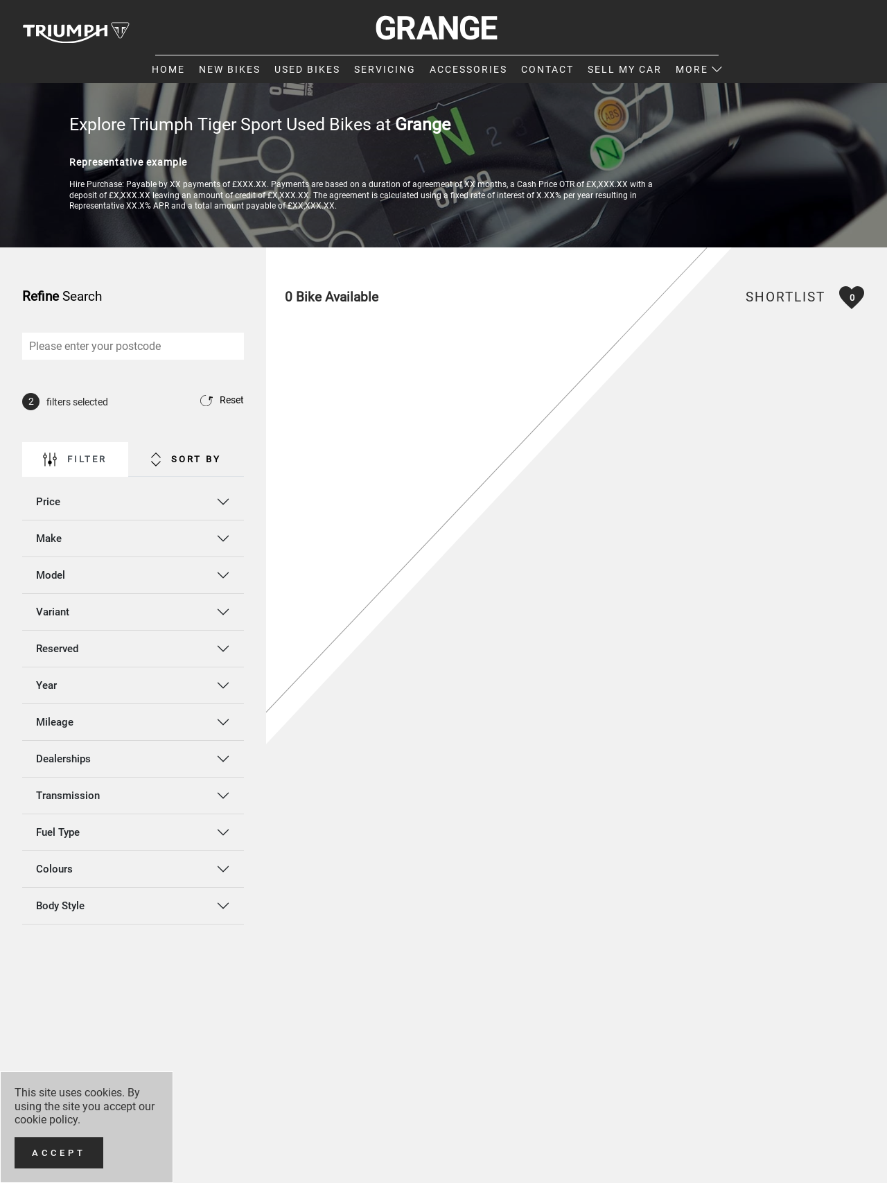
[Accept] (59, 1152)
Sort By (186, 459)
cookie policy (46, 1119)
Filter (75, 459)
